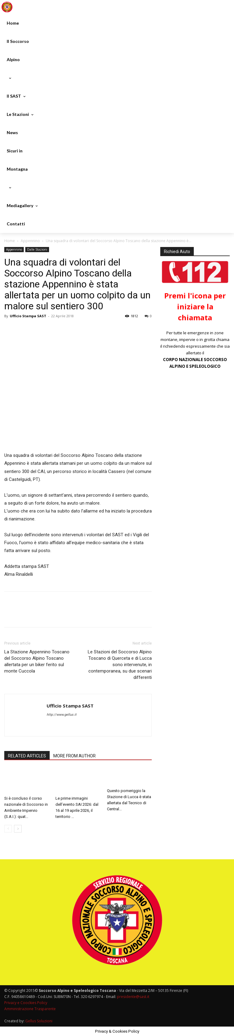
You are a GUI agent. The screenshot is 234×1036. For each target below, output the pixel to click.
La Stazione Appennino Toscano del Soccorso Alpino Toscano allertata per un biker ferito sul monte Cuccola (36, 661)
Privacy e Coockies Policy (25, 1002)
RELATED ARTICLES (27, 755)
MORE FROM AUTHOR (74, 755)
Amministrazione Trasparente (30, 1008)
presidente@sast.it (132, 996)
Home (9, 240)
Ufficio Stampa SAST (28, 316)
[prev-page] (8, 829)
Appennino (30, 240)
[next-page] (18, 829)
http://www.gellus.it (61, 715)
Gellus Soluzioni (38, 1021)
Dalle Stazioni (37, 249)
